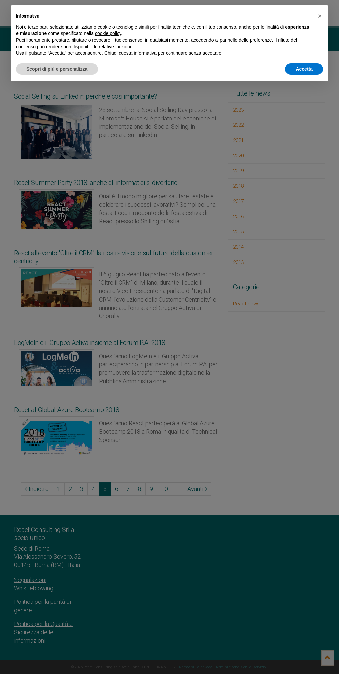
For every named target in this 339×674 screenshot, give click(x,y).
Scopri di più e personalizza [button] (56, 69)
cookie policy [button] (108, 33)
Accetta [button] (304, 69)
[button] (320, 16)
